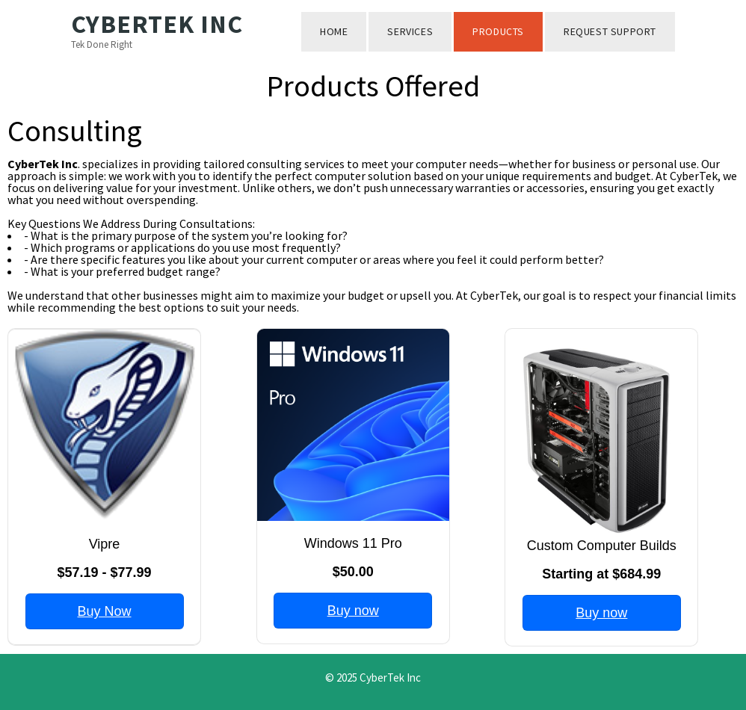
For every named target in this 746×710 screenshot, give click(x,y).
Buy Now (104, 611)
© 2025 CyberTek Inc (373, 677)
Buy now (353, 610)
